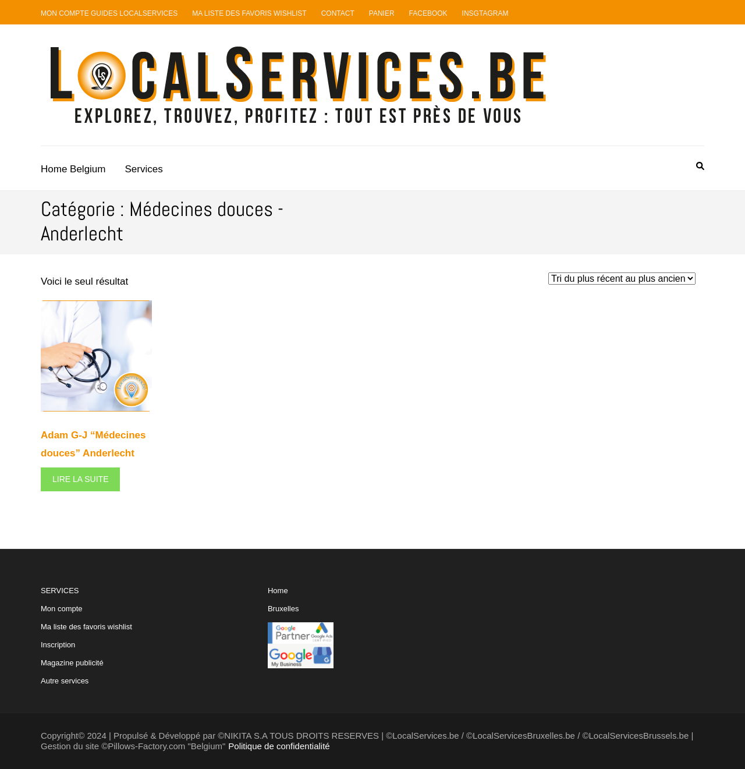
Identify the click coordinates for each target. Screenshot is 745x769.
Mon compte (62, 608)
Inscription (58, 644)
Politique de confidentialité (278, 746)
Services (144, 169)
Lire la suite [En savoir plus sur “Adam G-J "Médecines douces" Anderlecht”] (80, 479)
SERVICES (86, 635)
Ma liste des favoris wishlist (86, 626)
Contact (337, 13)
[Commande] (622, 278)
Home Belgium (73, 169)
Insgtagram (485, 13)
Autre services (64, 680)
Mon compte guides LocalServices (109, 13)
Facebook (428, 13)
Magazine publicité (72, 662)
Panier (382, 13)
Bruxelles (283, 608)
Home (278, 590)
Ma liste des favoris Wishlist (249, 13)
